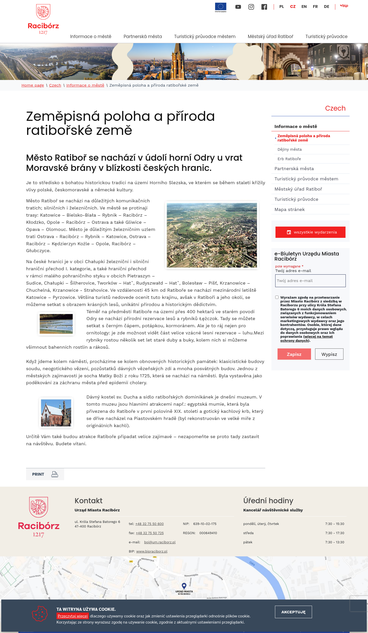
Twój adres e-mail (310, 269)
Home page (32, 85)
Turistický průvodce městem (205, 36)
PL (281, 6)
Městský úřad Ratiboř (270, 36)
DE (326, 6)
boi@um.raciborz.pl (160, 542)
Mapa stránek (289, 209)
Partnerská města (143, 36)
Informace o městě (90, 36)
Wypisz (329, 354)
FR (315, 6)
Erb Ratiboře (289, 159)
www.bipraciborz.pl (151, 551)
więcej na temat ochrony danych (306, 338)
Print (45, 474)
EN (304, 6)
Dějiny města (290, 149)
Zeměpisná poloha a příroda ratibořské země (304, 138)
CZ (293, 6)
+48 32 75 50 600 (149, 524)
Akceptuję (293, 611)
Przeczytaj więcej (73, 615)
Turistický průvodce (326, 36)
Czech (55, 85)
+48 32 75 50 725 (150, 533)
